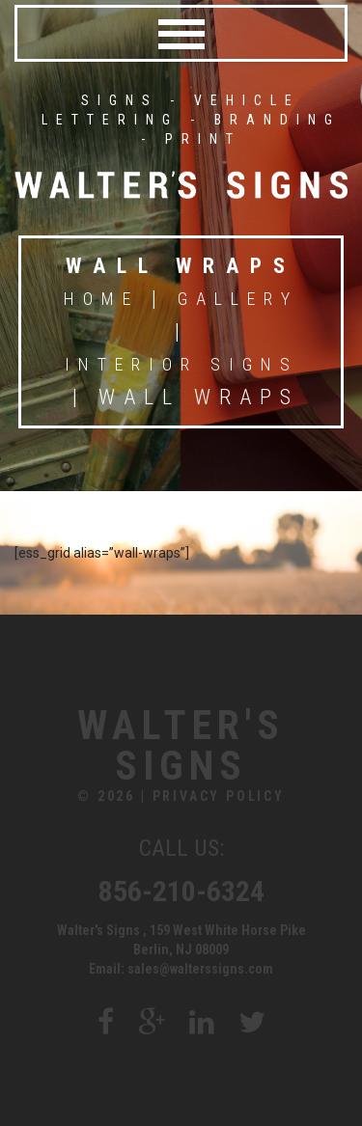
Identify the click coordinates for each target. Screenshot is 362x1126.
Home (101, 298)
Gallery (238, 298)
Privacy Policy (219, 796)
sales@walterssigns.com (200, 968)
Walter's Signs (181, 745)
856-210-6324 (181, 891)
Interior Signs (181, 364)
